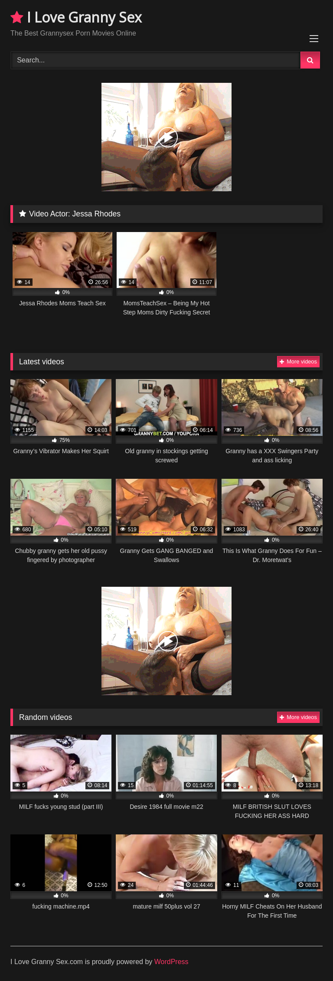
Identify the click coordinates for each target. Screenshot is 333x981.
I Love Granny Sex (76, 17)
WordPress (171, 961)
